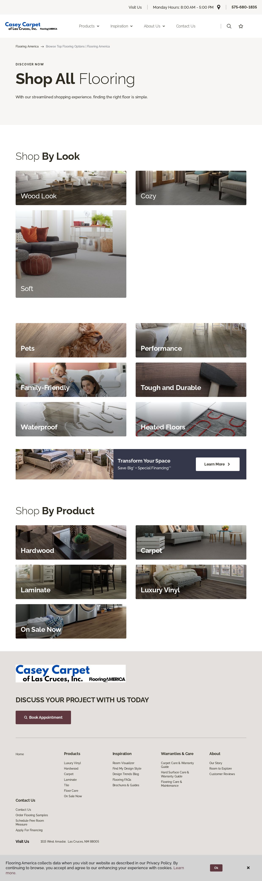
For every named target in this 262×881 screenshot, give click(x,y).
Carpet (68, 774)
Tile (66, 785)
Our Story (215, 763)
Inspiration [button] (122, 26)
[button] (229, 26)
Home (20, 754)
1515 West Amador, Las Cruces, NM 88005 (70, 841)
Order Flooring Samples (32, 815)
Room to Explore (220, 768)
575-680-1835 (244, 7)
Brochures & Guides (126, 785)
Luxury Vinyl (72, 763)
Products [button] (89, 26)
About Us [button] (154, 26)
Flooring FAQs (122, 779)
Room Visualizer (123, 763)
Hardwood (71, 768)
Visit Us (135, 7)
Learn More (217, 464)
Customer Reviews (222, 774)
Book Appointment (43, 717)
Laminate (70, 779)
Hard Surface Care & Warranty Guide (175, 774)
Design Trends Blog (126, 774)
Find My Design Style (127, 768)
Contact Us (185, 26)
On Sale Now (73, 796)
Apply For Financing (29, 830)
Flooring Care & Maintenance (171, 783)
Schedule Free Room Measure (30, 822)
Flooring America (27, 46)
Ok (216, 868)
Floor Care (71, 790)
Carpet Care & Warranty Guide (177, 765)
